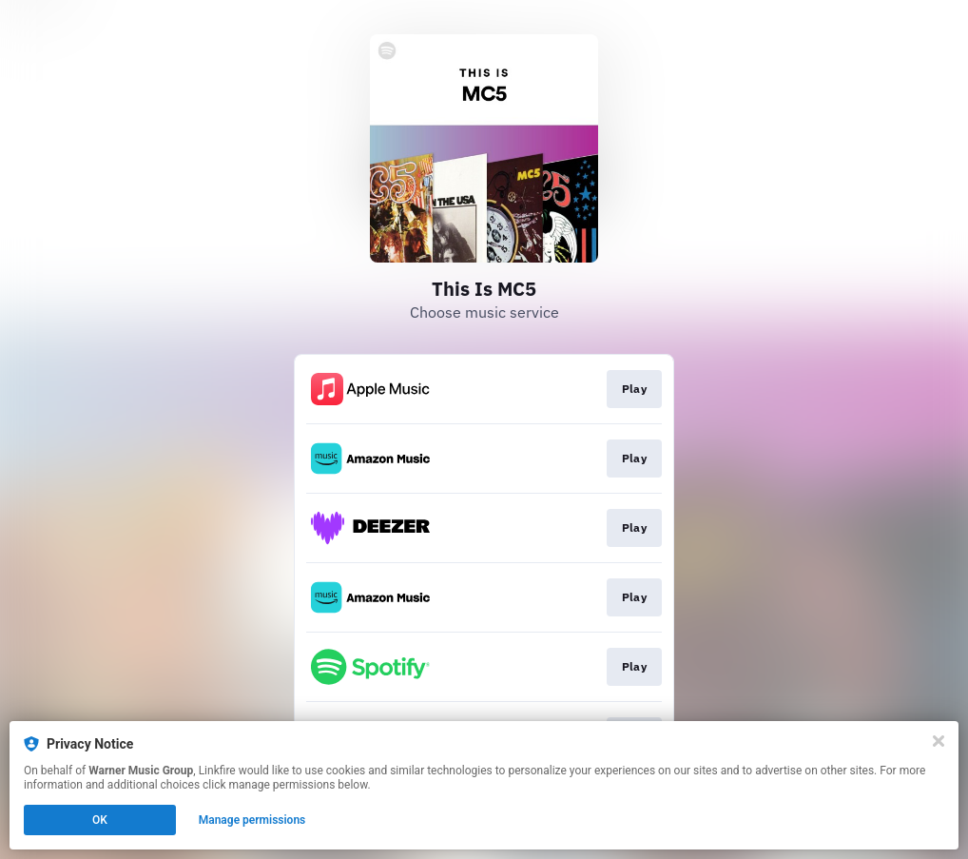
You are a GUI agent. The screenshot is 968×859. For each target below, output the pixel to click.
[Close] (938, 741)
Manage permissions (252, 820)
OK (99, 820)
